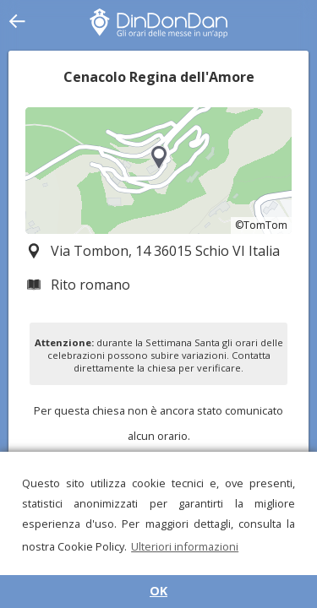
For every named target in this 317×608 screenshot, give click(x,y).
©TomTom (261, 225)
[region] (158, 170)
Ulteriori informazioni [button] (184, 546)
